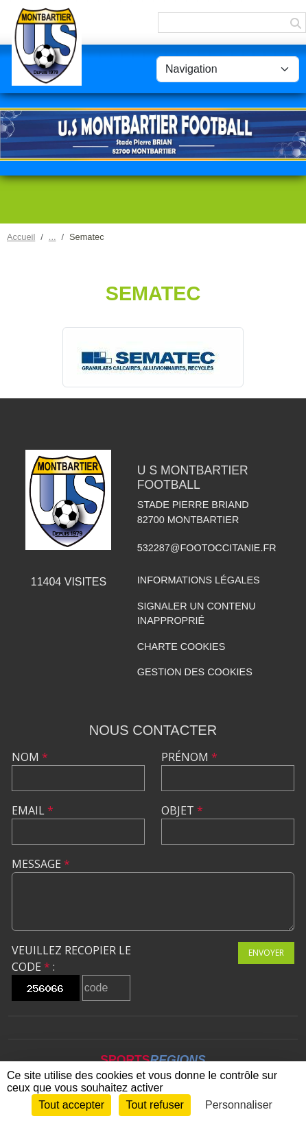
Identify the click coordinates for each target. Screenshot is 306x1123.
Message (41, 863)
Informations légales (198, 580)
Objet (182, 810)
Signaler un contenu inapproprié (196, 614)
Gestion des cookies (194, 671)
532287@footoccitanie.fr (206, 547)
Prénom (189, 756)
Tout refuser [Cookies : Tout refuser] (154, 1105)
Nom (30, 756)
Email (33, 810)
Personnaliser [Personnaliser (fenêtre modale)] (238, 1105)
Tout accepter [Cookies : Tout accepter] (71, 1105)
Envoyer (266, 952)
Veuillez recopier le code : (71, 958)
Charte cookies (181, 646)
